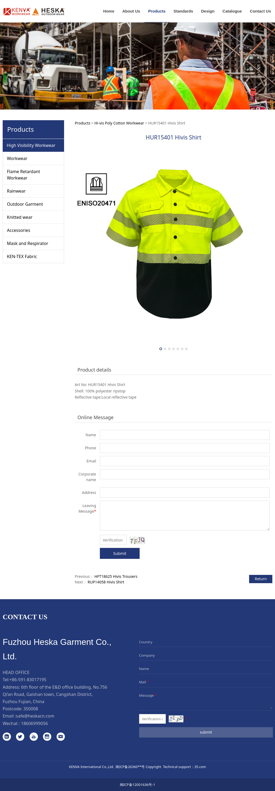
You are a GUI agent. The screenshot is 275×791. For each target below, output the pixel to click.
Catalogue (232, 11)
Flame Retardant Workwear (23, 175)
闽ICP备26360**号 (130, 766)
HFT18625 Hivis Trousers (116, 576)
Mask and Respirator (27, 243)
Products (157, 11)
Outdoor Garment (25, 204)
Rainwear (16, 191)
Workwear (17, 158)
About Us (131, 11)
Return (261, 578)
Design (207, 11)
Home (109, 11)
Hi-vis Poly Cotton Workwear (119, 123)
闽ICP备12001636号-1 (137, 784)
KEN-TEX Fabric (22, 256)
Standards (183, 11)
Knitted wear (20, 217)
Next (265, 251)
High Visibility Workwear (31, 145)
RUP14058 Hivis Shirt (106, 582)
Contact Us (260, 11)
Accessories (18, 230)
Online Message (95, 417)
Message (148, 695)
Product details (94, 370)
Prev (82, 251)
